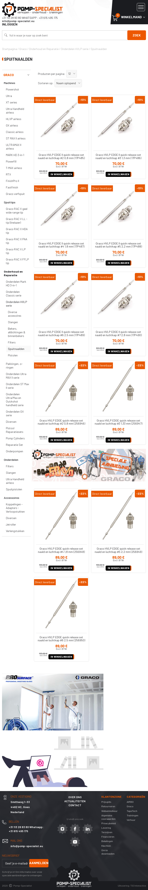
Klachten (106, 845)
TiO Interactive (138, 885)
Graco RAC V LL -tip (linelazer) (16, 220)
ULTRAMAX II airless (13, 146)
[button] (71, 74)
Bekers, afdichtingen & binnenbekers (16, 332)
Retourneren (108, 806)
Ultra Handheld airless (15, 110)
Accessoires (11, 497)
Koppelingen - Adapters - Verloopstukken (15, 507)
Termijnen (106, 832)
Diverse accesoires (14, 313)
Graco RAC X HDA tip (17, 230)
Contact (75, 805)
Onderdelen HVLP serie (16, 303)
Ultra (9, 96)
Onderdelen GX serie (15, 413)
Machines (9, 83)
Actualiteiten (75, 801)
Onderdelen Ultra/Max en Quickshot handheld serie (15, 399)
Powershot (12, 89)
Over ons (75, 797)
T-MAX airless (14, 168)
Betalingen (107, 841)
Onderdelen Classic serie (13, 293)
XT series (11, 102)
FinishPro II (12, 181)
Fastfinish (12, 187)
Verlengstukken (15, 531)
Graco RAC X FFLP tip (17, 261)
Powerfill (11, 161)
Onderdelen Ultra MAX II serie (16, 375)
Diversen (11, 421)
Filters (12, 342)
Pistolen (13, 355)
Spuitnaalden (16, 348)
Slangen (13, 322)
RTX (8, 174)
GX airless (12, 125)
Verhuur (131, 819)
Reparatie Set (14, 444)
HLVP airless (13, 119)
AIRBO (130, 801)
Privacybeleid (108, 823)
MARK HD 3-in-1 (15, 155)
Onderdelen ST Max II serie (17, 385)
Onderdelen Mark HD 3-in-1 (16, 283)
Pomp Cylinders (15, 438)
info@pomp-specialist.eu (18, 21)
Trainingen (132, 815)
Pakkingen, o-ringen (14, 365)
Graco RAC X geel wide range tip (16, 210)
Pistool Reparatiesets (14, 429)
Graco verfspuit (15, 193)
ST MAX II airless (16, 138)
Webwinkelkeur (109, 810)
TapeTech (132, 810)
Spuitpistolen (14, 489)
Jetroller (11, 524)
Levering (106, 827)
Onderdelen (11, 459)
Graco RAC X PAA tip (16, 240)
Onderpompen (14, 451)
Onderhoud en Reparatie (13, 273)
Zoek (137, 35)
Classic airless (15, 132)
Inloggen (9, 24)
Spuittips (9, 202)
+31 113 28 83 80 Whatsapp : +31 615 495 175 (30, 17)
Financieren (107, 836)
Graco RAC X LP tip (16, 251)
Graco (17, 74)
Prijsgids (106, 801)
